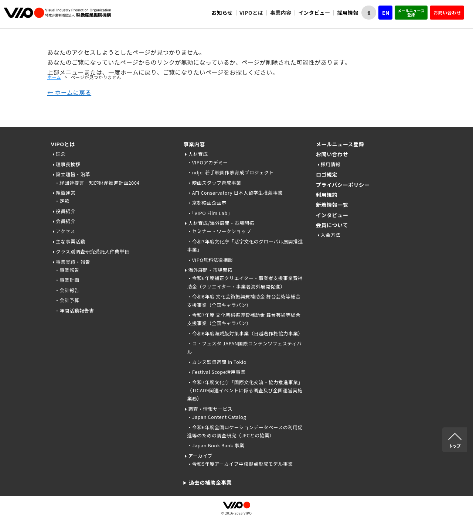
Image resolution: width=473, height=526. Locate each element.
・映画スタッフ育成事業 (214, 182)
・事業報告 (67, 269)
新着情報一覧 (332, 204)
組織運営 (65, 192)
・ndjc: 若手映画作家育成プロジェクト (230, 172)
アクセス (65, 231)
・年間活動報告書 (74, 310)
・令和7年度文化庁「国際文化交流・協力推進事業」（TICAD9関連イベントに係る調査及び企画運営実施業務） (245, 390)
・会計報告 (67, 290)
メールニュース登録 (411, 12)
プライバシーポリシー (343, 184)
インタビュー (314, 12)
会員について (332, 225)
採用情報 (347, 12)
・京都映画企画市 (206, 202)
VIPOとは (63, 144)
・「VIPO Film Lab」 (209, 212)
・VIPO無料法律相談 (210, 259)
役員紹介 (65, 211)
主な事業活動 (70, 241)
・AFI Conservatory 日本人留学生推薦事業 (235, 192)
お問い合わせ (447, 12)
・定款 (62, 200)
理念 (61, 153)
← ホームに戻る (69, 92)
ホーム (54, 77)
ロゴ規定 (326, 174)
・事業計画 (67, 279)
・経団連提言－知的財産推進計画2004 (97, 182)
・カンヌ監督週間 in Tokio (216, 361)
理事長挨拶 (68, 164)
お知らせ (222, 12)
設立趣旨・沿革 (73, 174)
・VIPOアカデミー (207, 162)
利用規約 (326, 194)
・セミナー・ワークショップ (219, 231)
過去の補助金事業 (210, 482)
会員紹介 (65, 221)
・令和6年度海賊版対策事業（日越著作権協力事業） (245, 333)
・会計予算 (67, 300)
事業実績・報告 (73, 261)
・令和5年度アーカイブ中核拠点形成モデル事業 (240, 463)
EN (385, 12)
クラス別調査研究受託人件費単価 (92, 251)
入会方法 (330, 234)
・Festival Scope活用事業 (216, 371)
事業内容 (194, 144)
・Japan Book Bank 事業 (215, 445)
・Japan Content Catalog (216, 416)
